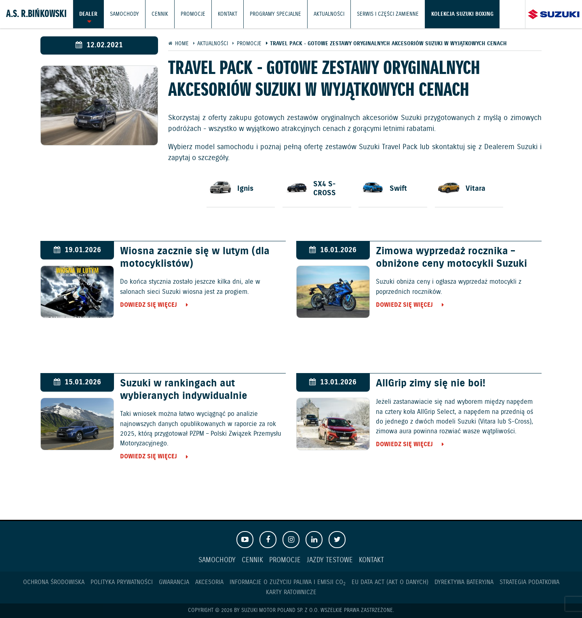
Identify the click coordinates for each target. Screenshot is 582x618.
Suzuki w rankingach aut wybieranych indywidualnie (183, 390)
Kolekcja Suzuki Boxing (462, 14)
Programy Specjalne (275, 14)
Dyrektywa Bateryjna (463, 582)
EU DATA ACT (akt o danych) (390, 582)
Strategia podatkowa (529, 582)
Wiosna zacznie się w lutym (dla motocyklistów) (195, 257)
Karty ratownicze (291, 592)
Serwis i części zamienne (388, 14)
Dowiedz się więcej (148, 305)
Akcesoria (209, 582)
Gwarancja (174, 582)
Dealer (88, 14)
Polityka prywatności (122, 582)
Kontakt (227, 14)
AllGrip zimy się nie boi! (430, 383)
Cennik (160, 14)
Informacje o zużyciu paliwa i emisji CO (288, 582)
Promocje (193, 14)
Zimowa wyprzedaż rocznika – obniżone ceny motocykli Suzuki (451, 257)
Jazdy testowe (330, 560)
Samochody (124, 14)
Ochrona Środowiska (53, 582)
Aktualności (329, 14)
